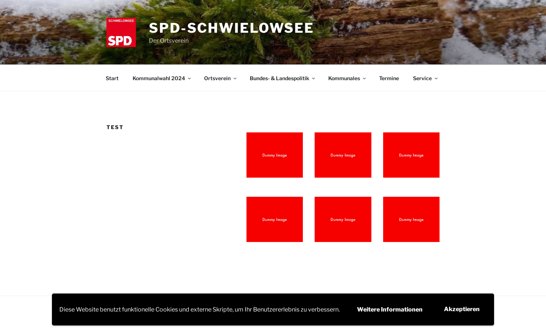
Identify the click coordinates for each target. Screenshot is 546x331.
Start (112, 78)
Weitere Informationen (390, 309)
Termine (389, 78)
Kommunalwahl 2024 (162, 78)
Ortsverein (221, 78)
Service (426, 78)
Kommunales (347, 78)
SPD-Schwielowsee (231, 28)
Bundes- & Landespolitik (283, 78)
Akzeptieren (462, 309)
